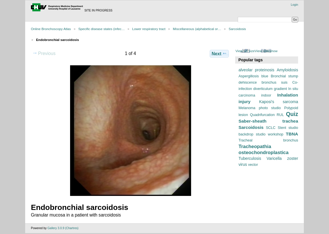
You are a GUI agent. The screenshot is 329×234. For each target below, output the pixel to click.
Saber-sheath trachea (268, 121)
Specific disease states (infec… (101, 29)
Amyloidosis (287, 70)
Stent (282, 128)
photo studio (270, 108)
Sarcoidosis (237, 29)
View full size (245, 51)
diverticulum (262, 89)
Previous (44, 53)
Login (294, 4)
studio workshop (269, 134)
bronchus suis (274, 82)
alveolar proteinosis (256, 70)
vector (253, 165)
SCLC (271, 128)
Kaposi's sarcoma (278, 101)
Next (219, 53)
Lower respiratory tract (148, 29)
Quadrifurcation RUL (267, 115)
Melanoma (247, 108)
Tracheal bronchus (268, 140)
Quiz (292, 114)
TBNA (292, 133)
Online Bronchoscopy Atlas (51, 29)
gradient (280, 89)
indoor (266, 95)
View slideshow (266, 51)
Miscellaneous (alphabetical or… (197, 29)
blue (264, 76)
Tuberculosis (250, 158)
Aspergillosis (249, 76)
